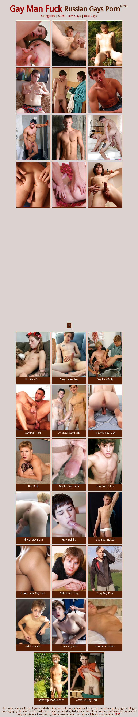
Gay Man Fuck (36, 9)
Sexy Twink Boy (69, 356)
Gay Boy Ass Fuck (69, 463)
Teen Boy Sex (69, 623)
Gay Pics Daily (105, 356)
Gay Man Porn (33, 409)
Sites (61, 16)
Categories (48, 16)
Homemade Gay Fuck (33, 570)
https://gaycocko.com (51, 677)
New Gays (74, 16)
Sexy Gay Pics (105, 570)
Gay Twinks (69, 516)
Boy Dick (33, 463)
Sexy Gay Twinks (105, 623)
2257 (117, 714)
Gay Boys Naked (105, 516)
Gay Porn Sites (105, 463)
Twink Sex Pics (33, 623)
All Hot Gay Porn (33, 516)
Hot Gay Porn (33, 356)
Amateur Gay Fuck (69, 409)
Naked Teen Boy (69, 570)
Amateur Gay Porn (87, 677)
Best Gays (90, 16)
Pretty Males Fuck (105, 409)
